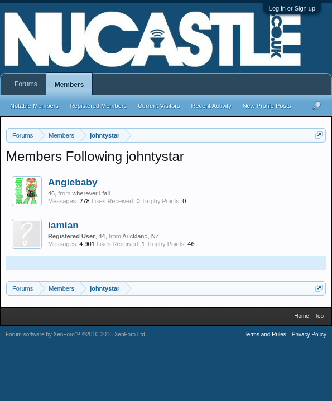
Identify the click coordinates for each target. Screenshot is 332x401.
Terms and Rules (265, 334)
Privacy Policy (309, 334)
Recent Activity (211, 105)
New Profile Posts (267, 105)
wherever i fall (91, 193)
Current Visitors (159, 105)
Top (319, 316)
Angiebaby (73, 182)
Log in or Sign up (292, 8)
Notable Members (34, 105)
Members (69, 85)
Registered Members (98, 105)
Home (301, 316)
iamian (63, 225)
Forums (26, 84)
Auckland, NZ (140, 236)
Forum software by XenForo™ (76, 334)
